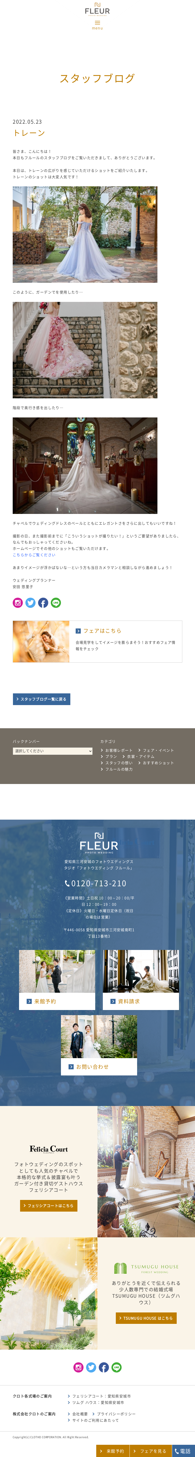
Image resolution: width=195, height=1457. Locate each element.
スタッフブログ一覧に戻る (44, 699)
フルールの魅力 (119, 769)
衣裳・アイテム (141, 756)
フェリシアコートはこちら (51, 1206)
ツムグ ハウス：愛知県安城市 (98, 1402)
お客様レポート (119, 750)
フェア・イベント (158, 750)
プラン (111, 756)
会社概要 (80, 1414)
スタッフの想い (119, 763)
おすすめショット (158, 763)
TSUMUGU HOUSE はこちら (148, 1318)
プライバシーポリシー (116, 1414)
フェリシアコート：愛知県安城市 (101, 1396)
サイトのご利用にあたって (95, 1420)
